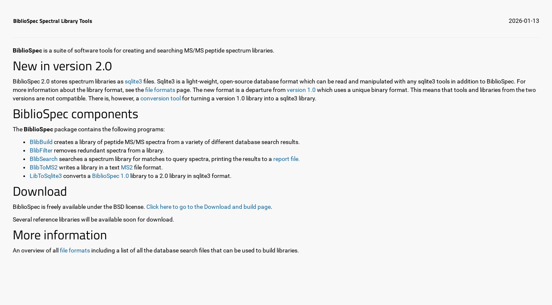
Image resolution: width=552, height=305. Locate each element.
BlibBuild (41, 142)
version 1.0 (302, 89)
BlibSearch (44, 158)
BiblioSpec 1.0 (110, 175)
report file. (286, 158)
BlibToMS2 (44, 167)
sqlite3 (133, 81)
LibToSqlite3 (46, 175)
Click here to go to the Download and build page (208, 206)
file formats (160, 89)
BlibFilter (41, 150)
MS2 (127, 167)
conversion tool (160, 98)
